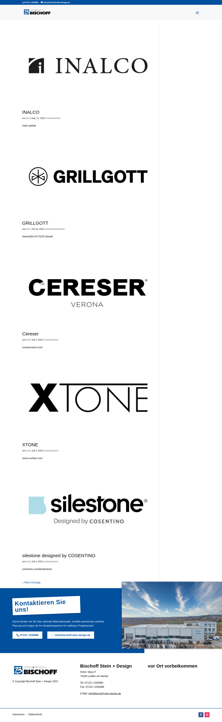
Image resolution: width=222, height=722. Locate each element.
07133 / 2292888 (31, 2)
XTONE (30, 444)
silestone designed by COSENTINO (58, 555)
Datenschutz (35, 714)
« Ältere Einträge (31, 582)
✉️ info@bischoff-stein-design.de (70, 635)
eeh (28, 118)
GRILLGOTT (35, 223)
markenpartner (54, 118)
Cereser (30, 333)
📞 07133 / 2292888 (27, 635)
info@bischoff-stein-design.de (104, 693)
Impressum (18, 714)
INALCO (30, 112)
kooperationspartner (55, 229)
